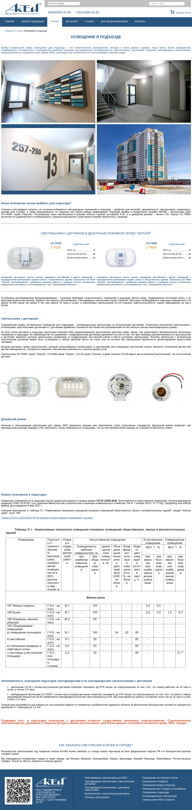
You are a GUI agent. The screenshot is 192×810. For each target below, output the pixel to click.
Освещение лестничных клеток (160, 777)
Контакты (140, 21)
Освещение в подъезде (156, 792)
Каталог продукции (32, 21)
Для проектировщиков (114, 21)
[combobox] (64, 3)
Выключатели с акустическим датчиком (107, 793)
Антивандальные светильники (160, 796)
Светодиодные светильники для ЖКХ (106, 777)
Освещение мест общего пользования (164, 788)
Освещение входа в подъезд (159, 785)
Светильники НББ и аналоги (159, 799)
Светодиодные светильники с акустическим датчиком (109, 782)
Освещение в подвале (155, 781)
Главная (9, 21)
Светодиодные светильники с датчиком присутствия (107, 788)
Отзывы (89, 21)
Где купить (72, 21)
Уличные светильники (97, 797)
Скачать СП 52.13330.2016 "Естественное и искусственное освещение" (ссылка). (47, 518)
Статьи (55, 21)
